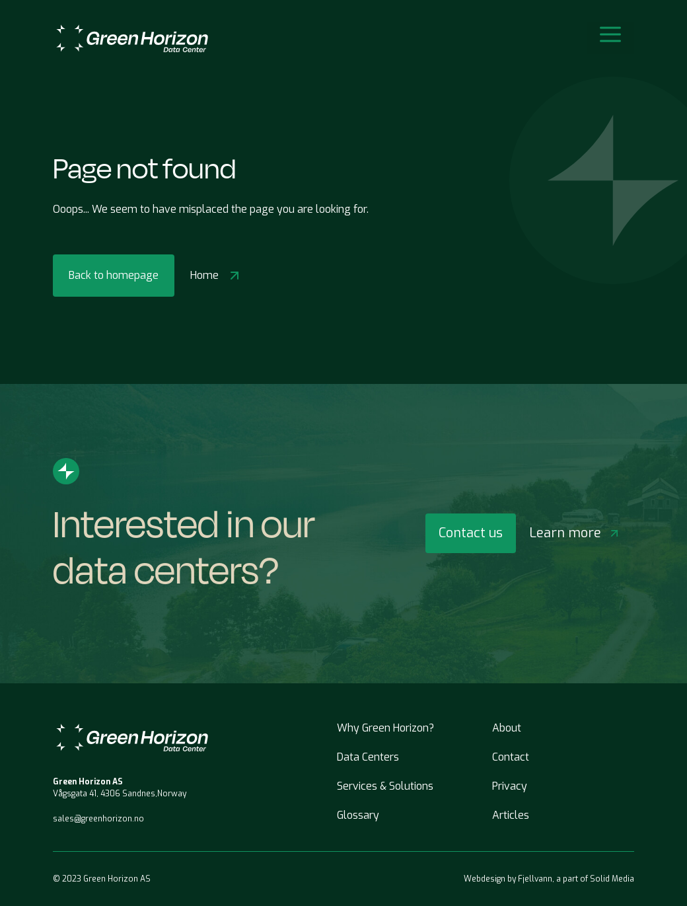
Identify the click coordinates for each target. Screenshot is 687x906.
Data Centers (368, 757)
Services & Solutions (385, 786)
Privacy (509, 786)
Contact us (471, 533)
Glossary (358, 815)
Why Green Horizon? (385, 728)
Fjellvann (535, 879)
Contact (510, 757)
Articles (510, 815)
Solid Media (612, 879)
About (506, 728)
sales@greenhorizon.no (98, 818)
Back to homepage (114, 275)
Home (216, 275)
